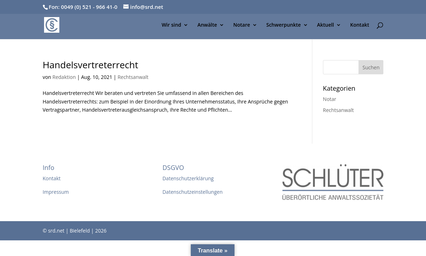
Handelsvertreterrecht (90, 64)
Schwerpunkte (283, 25)
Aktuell (325, 25)
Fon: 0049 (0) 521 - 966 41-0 (83, 6)
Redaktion (64, 77)
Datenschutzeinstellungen (192, 191)
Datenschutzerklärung (188, 178)
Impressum (56, 191)
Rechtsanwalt (133, 77)
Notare (241, 25)
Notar (329, 99)
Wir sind (171, 25)
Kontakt (360, 25)
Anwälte (207, 25)
